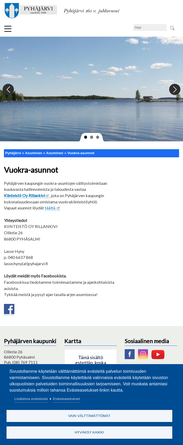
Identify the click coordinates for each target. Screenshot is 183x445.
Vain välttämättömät (89, 415)
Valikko (8, 29)
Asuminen (54, 153)
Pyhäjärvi (13, 153)
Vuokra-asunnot (80, 153)
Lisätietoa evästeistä (31, 398)
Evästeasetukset (66, 398)
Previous (8, 90)
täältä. (52, 207)
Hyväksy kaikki (89, 432)
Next (174, 90)
